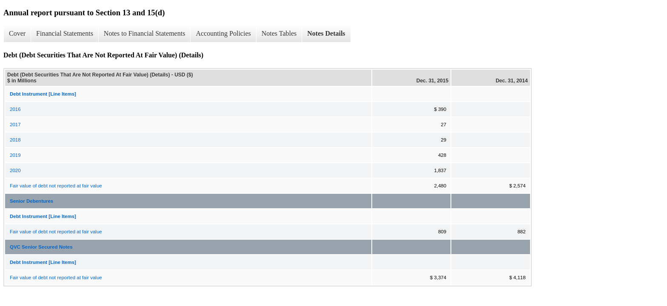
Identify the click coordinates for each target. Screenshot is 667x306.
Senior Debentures (31, 201)
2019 (15, 155)
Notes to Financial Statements (144, 33)
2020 (15, 170)
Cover (17, 33)
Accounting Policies (223, 33)
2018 (15, 139)
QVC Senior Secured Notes (41, 246)
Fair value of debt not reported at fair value (56, 185)
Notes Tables (279, 33)
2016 (15, 109)
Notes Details (326, 33)
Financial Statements (64, 33)
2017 (15, 124)
